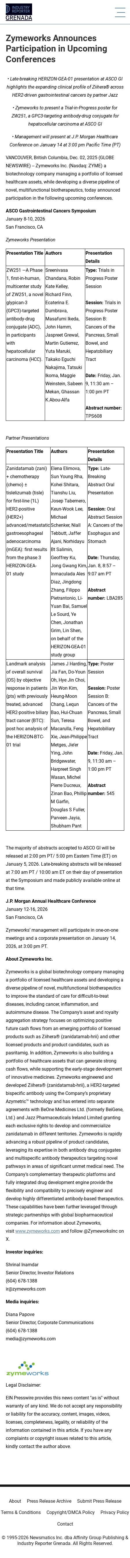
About (15, 1501)
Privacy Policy (115, 1512)
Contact (65, 1524)
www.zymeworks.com (37, 1231)
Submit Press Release (99, 1501)
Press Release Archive (49, 1501)
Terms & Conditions (21, 1512)
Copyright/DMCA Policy (71, 1512)
